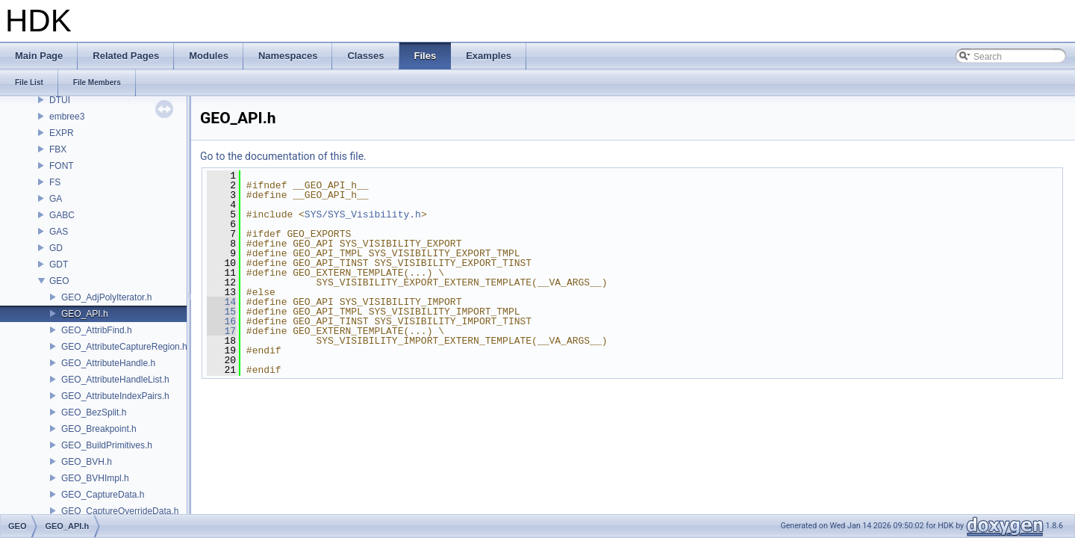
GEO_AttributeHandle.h (108, 363)
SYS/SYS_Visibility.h (363, 214)
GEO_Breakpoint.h (99, 429)
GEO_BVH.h (86, 462)
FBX (57, 149)
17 (221, 331)
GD (56, 248)
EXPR (61, 133)
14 (221, 302)
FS (54, 182)
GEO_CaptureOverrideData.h (119, 511)
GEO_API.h (84, 314)
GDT (58, 264)
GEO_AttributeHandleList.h (115, 379)
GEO (59, 281)
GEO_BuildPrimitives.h (106, 445)
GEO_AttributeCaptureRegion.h (124, 346)
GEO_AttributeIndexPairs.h (115, 396)
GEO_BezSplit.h (93, 412)
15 (221, 311)
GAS (58, 231)
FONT (61, 166)
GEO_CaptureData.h (102, 494)
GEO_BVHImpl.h (95, 478)
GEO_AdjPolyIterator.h (106, 297)
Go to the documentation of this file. (283, 156)
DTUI (59, 100)
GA (55, 199)
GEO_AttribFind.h (96, 330)
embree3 (66, 116)
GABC (62, 215)
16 (221, 321)
